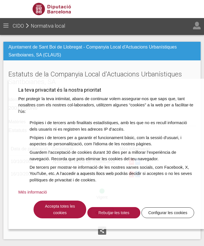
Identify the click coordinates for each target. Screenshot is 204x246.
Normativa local (48, 26)
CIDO (18, 26)
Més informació (32, 192)
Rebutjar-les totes (113, 212)
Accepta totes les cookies (60, 209)
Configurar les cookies (167, 212)
